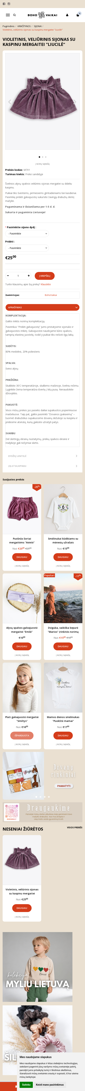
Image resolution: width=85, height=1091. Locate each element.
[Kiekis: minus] (7, 276)
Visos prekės (74, 827)
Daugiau (22, 557)
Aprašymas (15, 307)
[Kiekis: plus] (28, 276)
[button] (36, 797)
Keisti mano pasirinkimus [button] (50, 1084)
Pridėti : (10, 241)
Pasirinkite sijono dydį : (21, 227)
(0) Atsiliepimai (17, 466)
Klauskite (46, 284)
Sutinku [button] (26, 1084)
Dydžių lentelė (17, 456)
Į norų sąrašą (42, 164)
